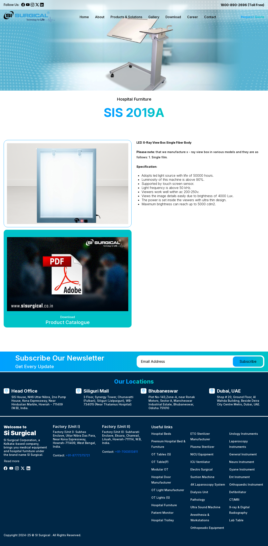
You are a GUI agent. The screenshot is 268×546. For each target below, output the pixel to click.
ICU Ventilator (200, 462)
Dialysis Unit (199, 492)
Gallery (153, 17)
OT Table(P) (160, 462)
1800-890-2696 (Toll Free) (242, 5)
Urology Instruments (243, 433)
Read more (11, 461)
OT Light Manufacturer (167, 490)
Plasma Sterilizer (202, 446)
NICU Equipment (201, 454)
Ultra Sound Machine (205, 507)
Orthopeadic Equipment (207, 527)
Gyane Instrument (242, 469)
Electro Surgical (201, 469)
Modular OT (159, 469)
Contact (210, 17)
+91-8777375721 (78, 455)
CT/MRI (234, 499)
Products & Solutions (126, 17)
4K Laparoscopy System (207, 484)
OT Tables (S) (161, 454)
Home (84, 17)
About (99, 17)
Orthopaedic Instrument (246, 484)
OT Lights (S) (160, 497)
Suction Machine (202, 477)
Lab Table (236, 520)
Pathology (197, 499)
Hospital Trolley (162, 520)
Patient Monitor (162, 512)
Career (192, 17)
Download (173, 17)
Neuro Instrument (241, 462)
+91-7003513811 (126, 451)
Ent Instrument (239, 477)
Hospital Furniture (164, 505)
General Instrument (243, 454)
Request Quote (252, 17)
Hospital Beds (161, 433)
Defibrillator (237, 492)
